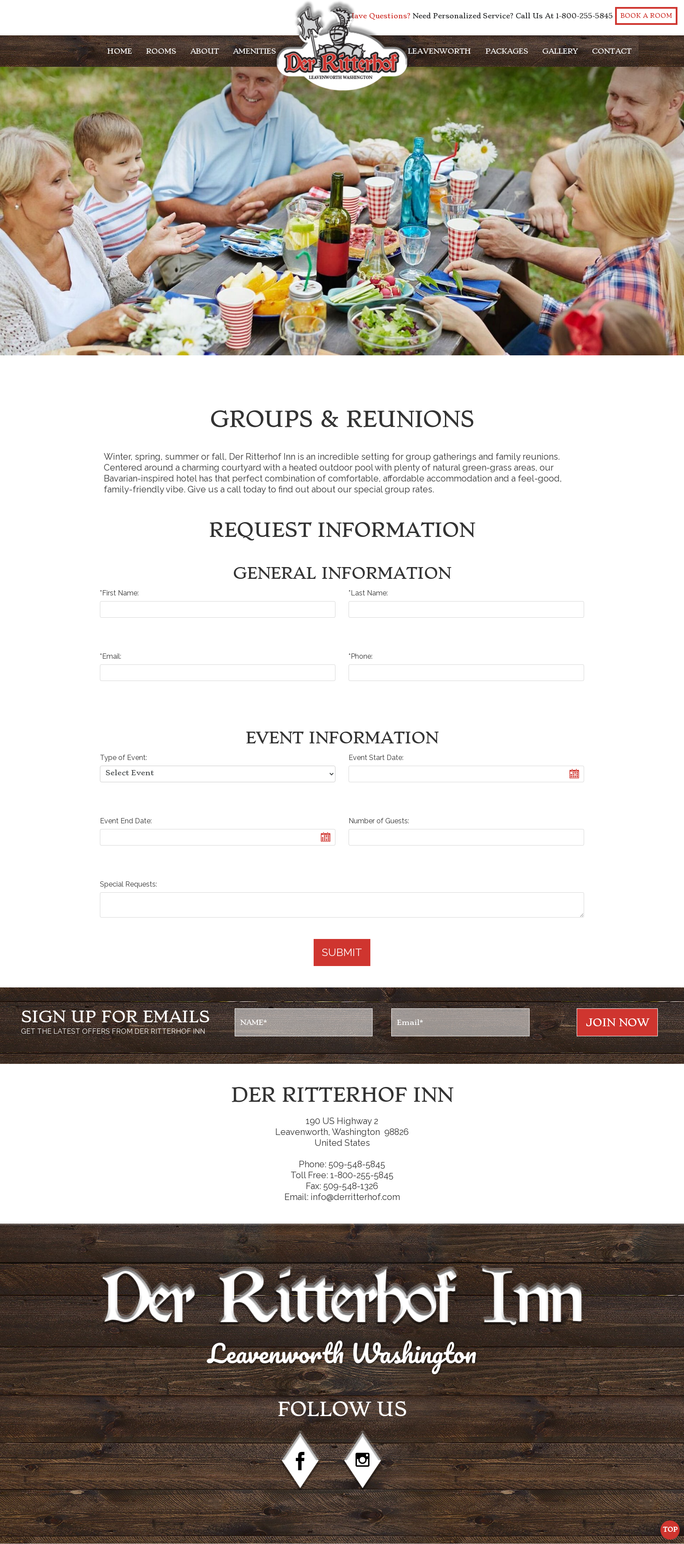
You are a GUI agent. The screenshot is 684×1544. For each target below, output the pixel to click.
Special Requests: (128, 884)
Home (119, 51)
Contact (612, 51)
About (204, 51)
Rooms (161, 51)
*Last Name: (368, 593)
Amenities (254, 51)
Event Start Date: (376, 757)
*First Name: (119, 593)
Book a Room (646, 16)
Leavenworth (439, 51)
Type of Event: (123, 757)
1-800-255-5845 (584, 16)
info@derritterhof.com (355, 1197)
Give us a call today (227, 489)
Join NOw (617, 1022)
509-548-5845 (356, 1164)
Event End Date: (126, 821)
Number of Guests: (379, 821)
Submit (342, 952)
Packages (506, 51)
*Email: (110, 656)
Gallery (560, 51)
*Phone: (361, 656)
